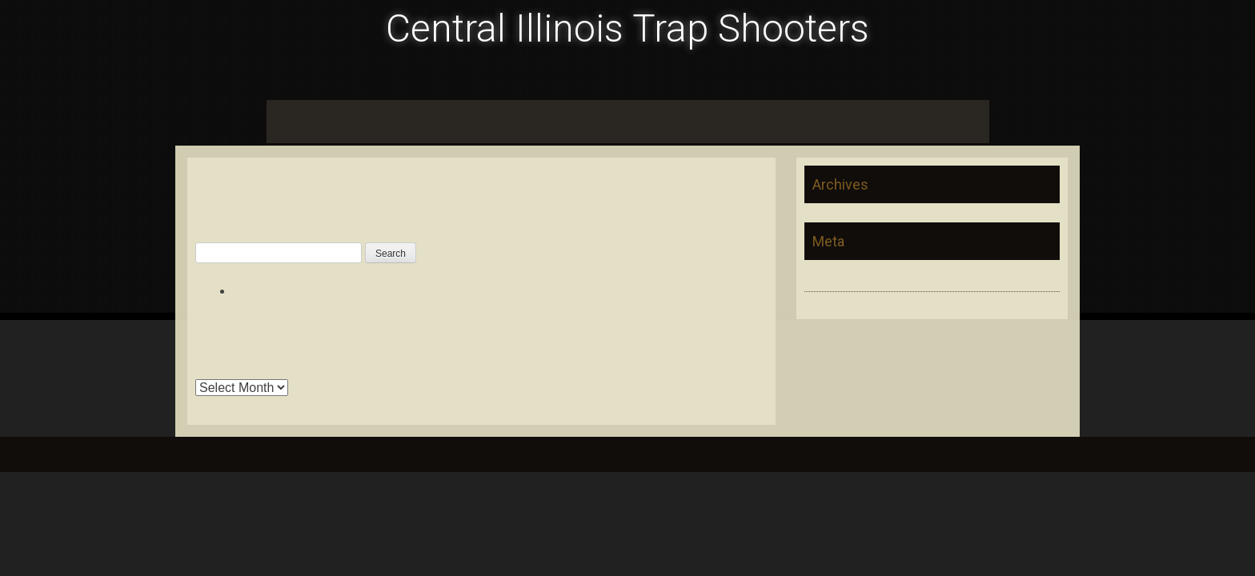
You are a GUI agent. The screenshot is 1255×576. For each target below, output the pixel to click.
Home (291, 121)
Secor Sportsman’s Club (867, 121)
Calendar (351, 121)
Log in (821, 277)
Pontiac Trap (501, 121)
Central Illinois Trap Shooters (627, 28)
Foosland (421, 121)
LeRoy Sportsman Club (619, 121)
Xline (967, 121)
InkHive (312, 454)
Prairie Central (742, 121)
